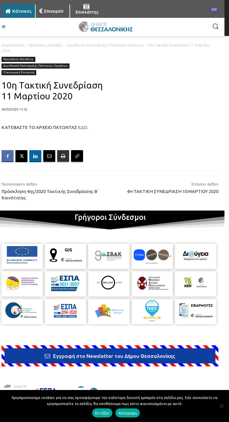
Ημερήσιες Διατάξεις (46, 45)
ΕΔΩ (82, 127)
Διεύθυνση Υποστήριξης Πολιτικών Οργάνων (105, 45)
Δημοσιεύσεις (13, 45)
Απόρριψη (127, 413)
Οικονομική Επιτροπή (19, 72)
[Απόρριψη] (221, 406)
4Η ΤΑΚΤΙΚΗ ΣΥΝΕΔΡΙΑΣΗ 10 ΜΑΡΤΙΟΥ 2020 (172, 191)
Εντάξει (102, 413)
